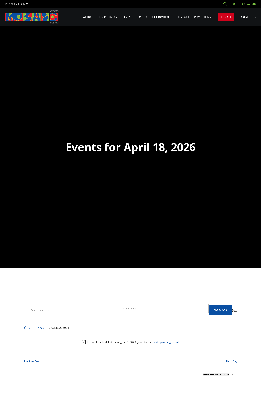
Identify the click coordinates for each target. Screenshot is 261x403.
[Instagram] (243, 4)
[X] (234, 4)
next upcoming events (166, 342)
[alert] (131, 342)
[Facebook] (239, 4)
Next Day (231, 361)
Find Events (220, 310)
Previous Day (32, 361)
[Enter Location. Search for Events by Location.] (164, 308)
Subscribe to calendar (216, 374)
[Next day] (30, 328)
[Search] (225, 4)
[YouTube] (254, 4)
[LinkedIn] (248, 4)
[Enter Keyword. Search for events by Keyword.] (72, 310)
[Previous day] (25, 328)
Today (40, 328)
